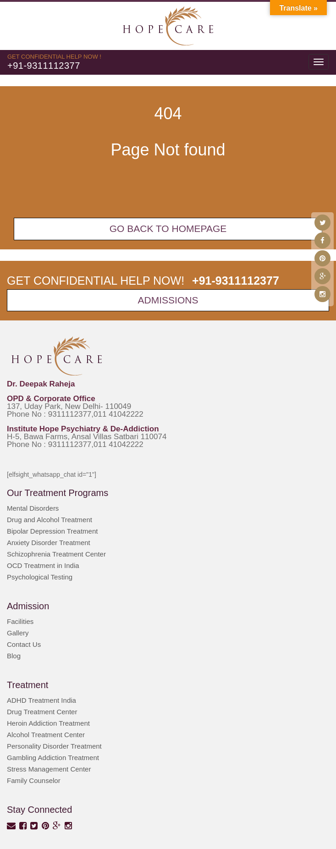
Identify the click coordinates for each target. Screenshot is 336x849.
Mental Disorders (33, 508)
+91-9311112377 (43, 66)
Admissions (168, 300)
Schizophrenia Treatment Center (56, 554)
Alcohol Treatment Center (46, 735)
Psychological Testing (39, 577)
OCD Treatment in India (43, 565)
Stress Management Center (49, 769)
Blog (14, 656)
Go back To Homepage (168, 228)
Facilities (20, 621)
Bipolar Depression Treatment (52, 531)
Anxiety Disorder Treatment (48, 542)
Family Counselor (34, 780)
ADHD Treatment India (41, 700)
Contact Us (24, 644)
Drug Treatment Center (42, 712)
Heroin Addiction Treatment (48, 723)
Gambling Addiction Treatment (53, 757)
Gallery (18, 633)
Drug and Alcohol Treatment (49, 520)
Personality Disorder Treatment (54, 746)
